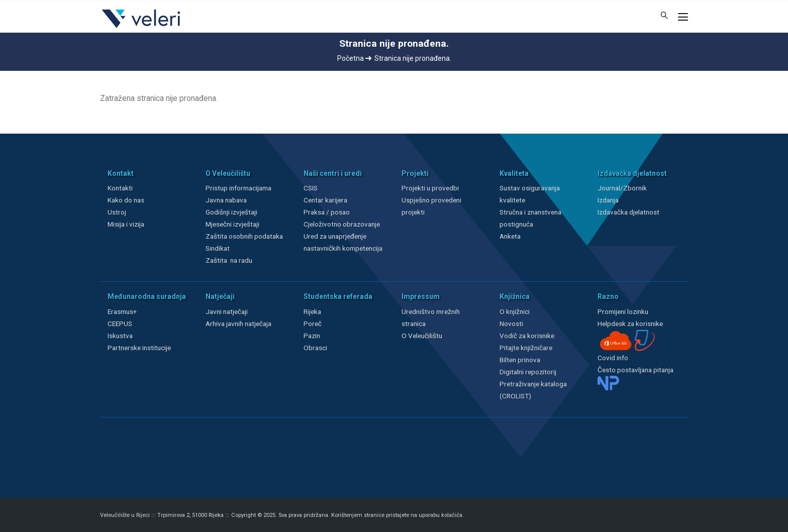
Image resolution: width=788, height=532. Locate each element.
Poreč (313, 324)
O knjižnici (515, 311)
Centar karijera (325, 200)
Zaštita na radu (229, 260)
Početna (354, 58)
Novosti (511, 324)
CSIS (311, 188)
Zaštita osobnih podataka (244, 236)
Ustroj (117, 212)
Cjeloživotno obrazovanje (342, 224)
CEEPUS (120, 324)
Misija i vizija (126, 224)
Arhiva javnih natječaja (238, 324)
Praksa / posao (327, 212)
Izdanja (608, 200)
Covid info (613, 358)
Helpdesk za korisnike (630, 324)
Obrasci (315, 348)
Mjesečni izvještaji (232, 224)
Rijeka (312, 311)
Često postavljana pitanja (635, 370)
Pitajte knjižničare (526, 348)
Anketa (510, 236)
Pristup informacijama (238, 188)
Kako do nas (126, 200)
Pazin (312, 336)
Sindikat (218, 248)
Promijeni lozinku (623, 311)
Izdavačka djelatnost (628, 212)
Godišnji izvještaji (231, 212)
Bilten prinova (520, 360)
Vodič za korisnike (527, 336)
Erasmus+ (122, 311)
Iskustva (120, 336)
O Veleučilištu (422, 336)
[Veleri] (141, 27)
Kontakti (120, 188)
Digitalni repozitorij (528, 372)
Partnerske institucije (139, 348)
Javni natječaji (227, 311)
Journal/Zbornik (622, 188)
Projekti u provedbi (430, 188)
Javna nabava (226, 200)
